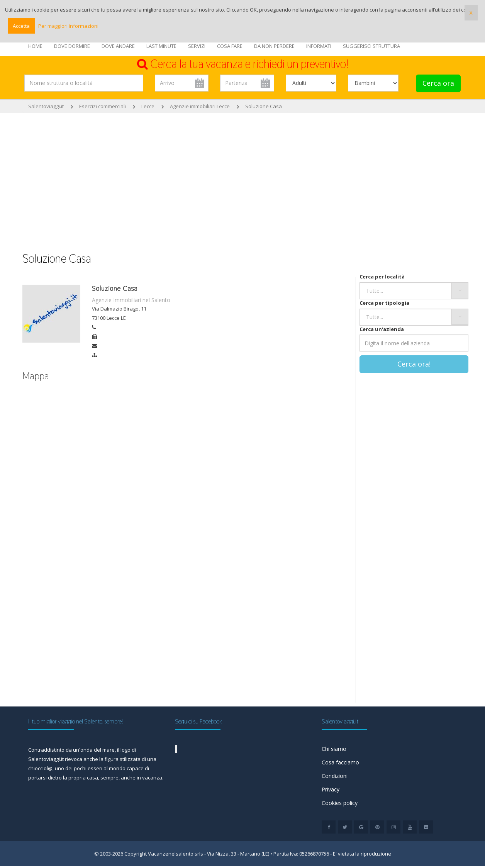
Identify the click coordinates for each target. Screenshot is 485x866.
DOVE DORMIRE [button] (72, 45)
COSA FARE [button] (229, 45)
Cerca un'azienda (382, 329)
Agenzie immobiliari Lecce (200, 106)
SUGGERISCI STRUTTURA (371, 45)
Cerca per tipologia (384, 302)
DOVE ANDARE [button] (118, 45)
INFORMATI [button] (318, 45)
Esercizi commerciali (102, 106)
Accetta (21, 25)
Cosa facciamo (340, 762)
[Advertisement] (242, 179)
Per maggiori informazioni (68, 25)
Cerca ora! (414, 363)
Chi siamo (334, 748)
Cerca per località (382, 276)
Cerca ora (438, 83)
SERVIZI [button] (196, 45)
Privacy (330, 789)
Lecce (147, 106)
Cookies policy (340, 803)
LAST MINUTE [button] (161, 45)
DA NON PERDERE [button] (274, 45)
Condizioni (335, 775)
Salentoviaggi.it (46, 106)
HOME (35, 45)
